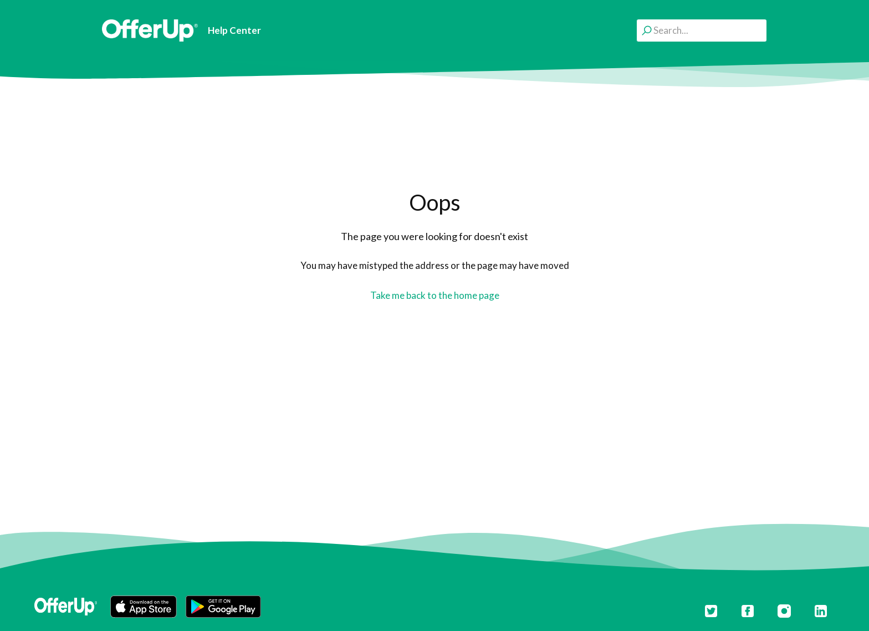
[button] (143, 607)
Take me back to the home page (434, 295)
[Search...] (701, 30)
